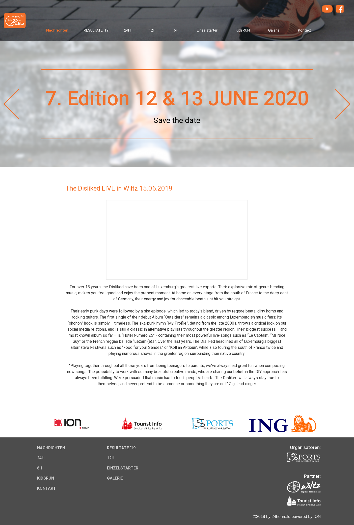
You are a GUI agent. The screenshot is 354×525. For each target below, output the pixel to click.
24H (127, 30)
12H (152, 30)
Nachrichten (57, 30)
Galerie (274, 30)
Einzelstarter (207, 30)
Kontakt (304, 30)
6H (176, 30)
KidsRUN (243, 30)
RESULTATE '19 (96, 30)
